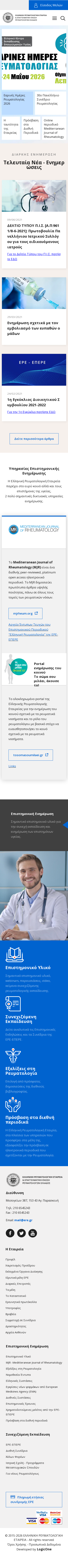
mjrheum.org (23, 613)
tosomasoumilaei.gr (28, 755)
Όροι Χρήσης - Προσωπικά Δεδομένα (34, 1544)
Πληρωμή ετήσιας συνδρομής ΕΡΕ (27, 1499)
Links (12, 766)
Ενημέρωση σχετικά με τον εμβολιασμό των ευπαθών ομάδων (33, 328)
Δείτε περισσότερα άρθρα (34, 439)
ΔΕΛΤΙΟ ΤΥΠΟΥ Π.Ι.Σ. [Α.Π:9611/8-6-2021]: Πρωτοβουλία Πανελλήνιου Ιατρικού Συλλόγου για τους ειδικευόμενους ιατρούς (33, 236)
